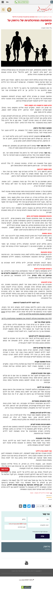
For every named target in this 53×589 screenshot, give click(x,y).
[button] (2, 2)
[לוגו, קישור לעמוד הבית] (44, 8)
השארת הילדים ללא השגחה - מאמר (41, 493)
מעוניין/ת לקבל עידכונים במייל (40, 531)
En (7, 2)
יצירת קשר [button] (4, 441)
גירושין (40, 17)
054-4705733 (23, 2)
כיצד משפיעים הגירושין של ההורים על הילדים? (25, 17)
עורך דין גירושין (48, 17)
